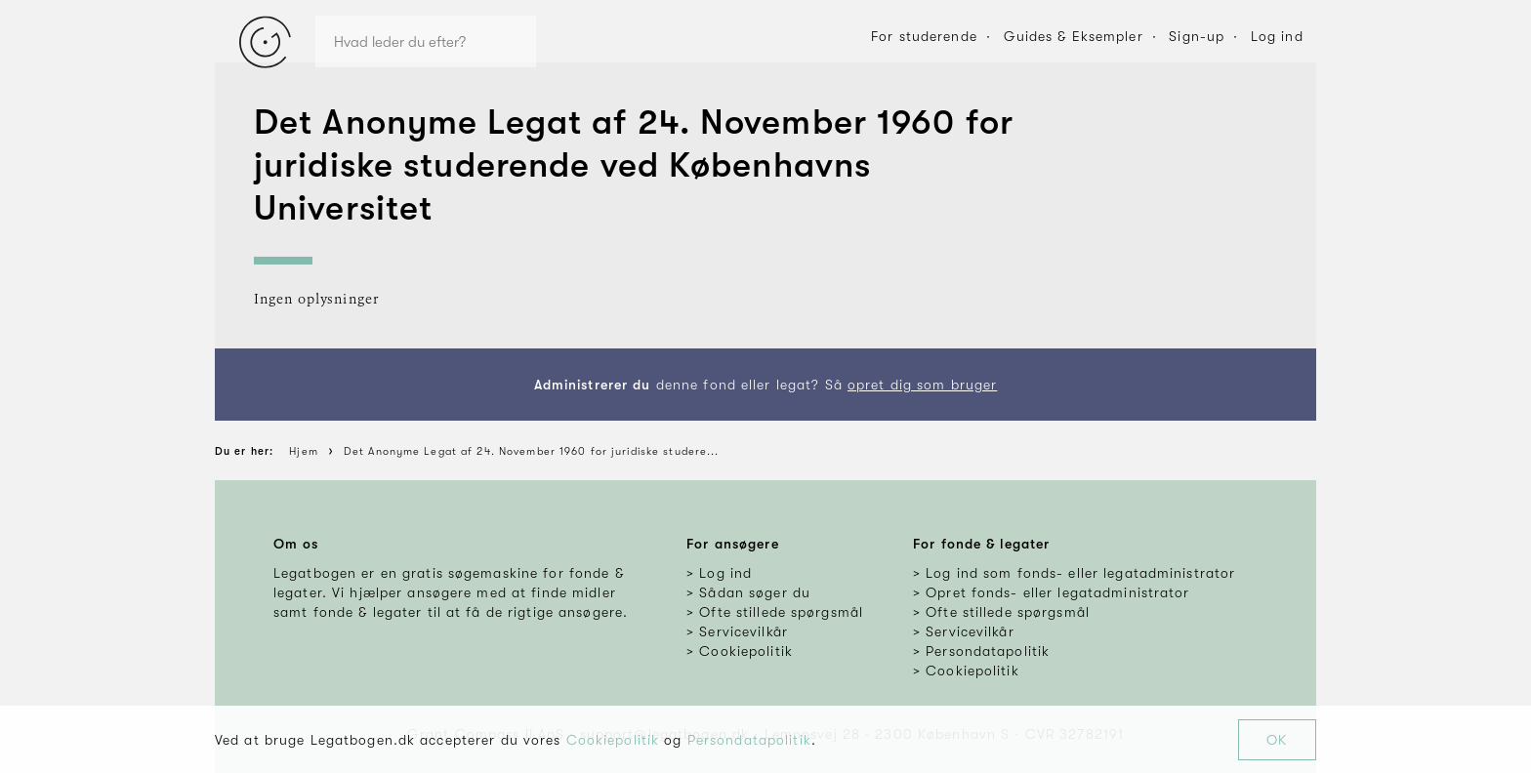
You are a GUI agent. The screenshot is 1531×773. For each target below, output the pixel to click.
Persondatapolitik (749, 740)
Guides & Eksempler (1073, 36)
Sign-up (1196, 36)
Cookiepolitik (613, 740)
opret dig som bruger (922, 384)
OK (1276, 740)
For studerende (924, 36)
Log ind (1277, 36)
